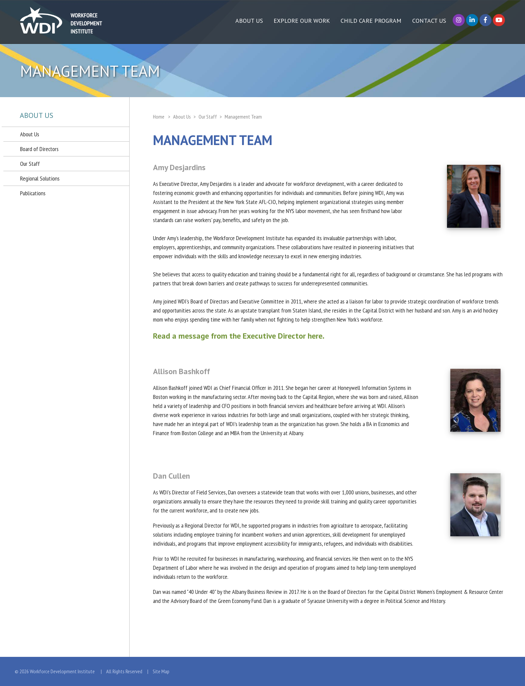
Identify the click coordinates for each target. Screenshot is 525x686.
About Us (29, 134)
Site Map (161, 671)
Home (158, 116)
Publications (33, 193)
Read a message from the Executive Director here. (238, 336)
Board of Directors (39, 149)
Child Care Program (371, 20)
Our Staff (30, 163)
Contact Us (429, 20)
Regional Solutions (40, 178)
